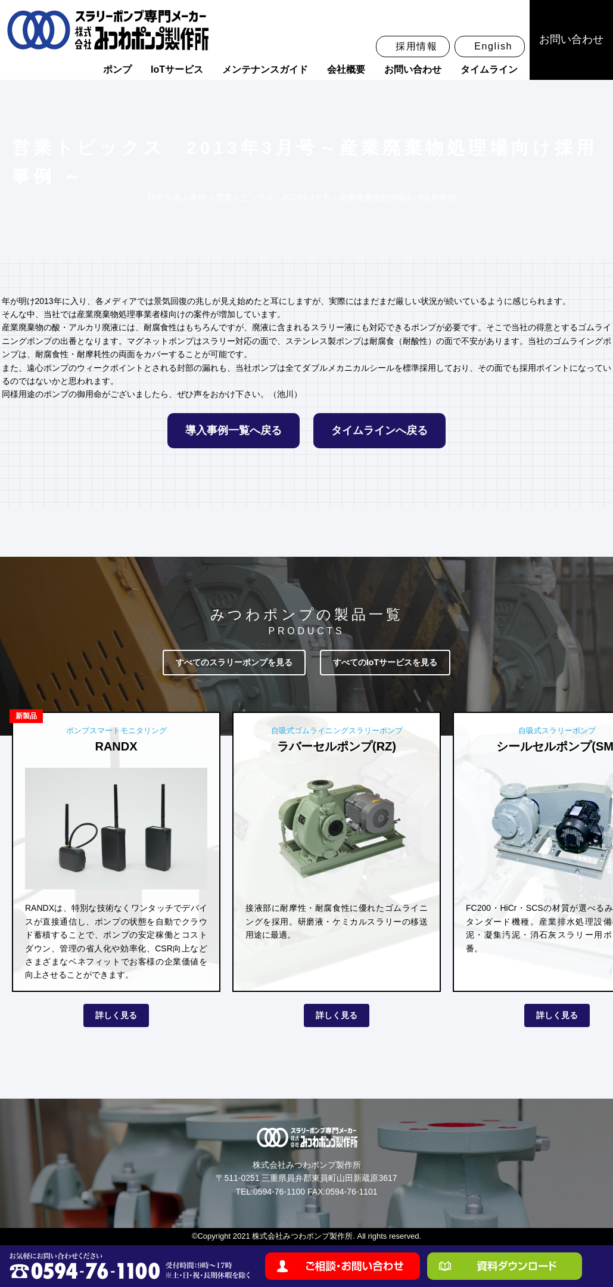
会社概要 (346, 69)
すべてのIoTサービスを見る (385, 662)
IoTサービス (177, 69)
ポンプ (117, 69)
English (493, 46)
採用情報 (416, 46)
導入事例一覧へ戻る (233, 430)
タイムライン (489, 69)
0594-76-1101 (351, 1191)
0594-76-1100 (279, 1191)
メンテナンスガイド (265, 69)
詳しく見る (116, 1015)
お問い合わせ (412, 69)
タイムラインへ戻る (379, 430)
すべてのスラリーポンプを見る (234, 662)
